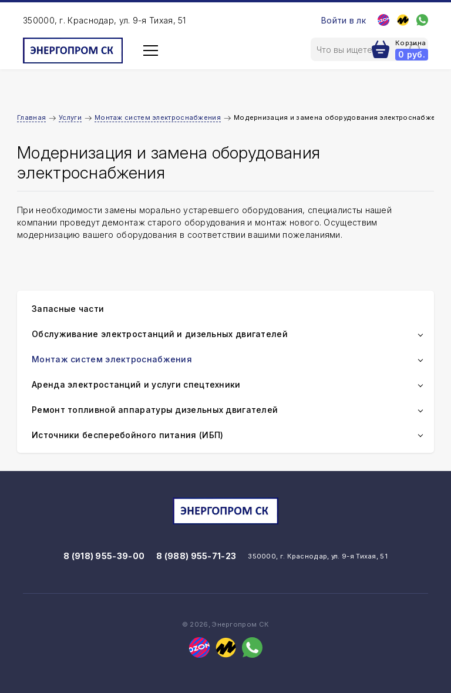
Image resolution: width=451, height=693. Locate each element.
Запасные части (68, 309)
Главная (31, 117)
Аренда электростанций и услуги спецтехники (136, 384)
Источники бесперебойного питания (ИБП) (127, 435)
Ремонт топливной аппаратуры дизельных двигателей (155, 410)
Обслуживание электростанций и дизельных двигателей (160, 334)
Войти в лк (343, 20)
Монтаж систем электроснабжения (158, 117)
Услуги (70, 117)
